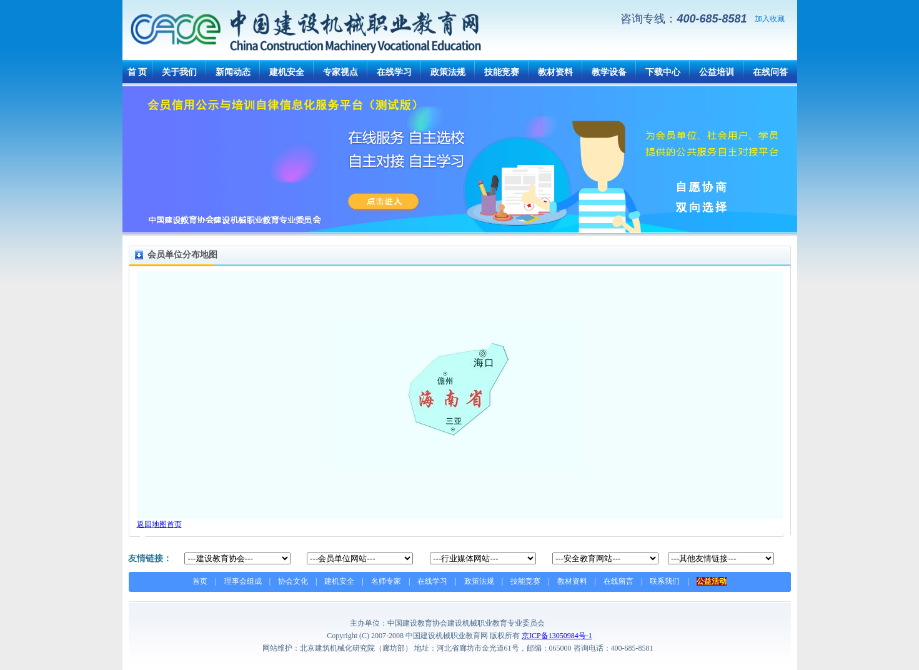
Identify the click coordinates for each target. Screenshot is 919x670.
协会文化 (293, 581)
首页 (199, 581)
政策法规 (447, 72)
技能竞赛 (501, 72)
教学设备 (609, 72)
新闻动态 (233, 72)
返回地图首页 (159, 524)
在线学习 (394, 72)
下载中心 (662, 72)
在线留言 (618, 581)
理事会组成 (243, 581)
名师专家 (386, 581)
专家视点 (340, 72)
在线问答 (770, 72)
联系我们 (665, 581)
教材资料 (555, 72)
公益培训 (716, 72)
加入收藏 (770, 18)
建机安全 (286, 72)
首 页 (137, 72)
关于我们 (179, 72)
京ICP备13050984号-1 (557, 635)
